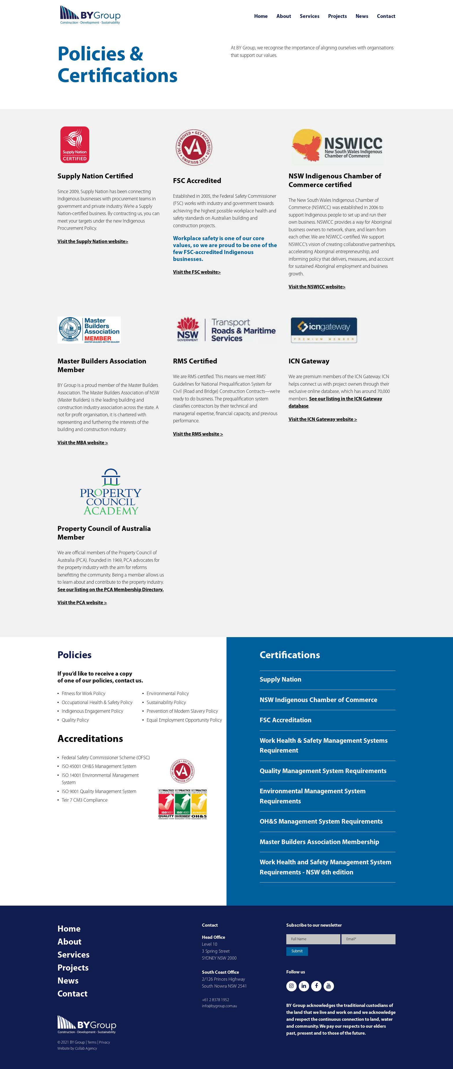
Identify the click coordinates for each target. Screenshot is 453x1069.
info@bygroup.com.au (219, 1006)
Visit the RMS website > (198, 434)
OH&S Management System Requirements (321, 822)
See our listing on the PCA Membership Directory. (110, 589)
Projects (337, 16)
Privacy (104, 1042)
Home (261, 16)
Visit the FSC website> (197, 272)
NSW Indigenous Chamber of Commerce (318, 700)
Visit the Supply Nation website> (92, 241)
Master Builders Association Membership (319, 842)
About (283, 16)
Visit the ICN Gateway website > (323, 419)
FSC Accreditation (285, 720)
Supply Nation (280, 680)
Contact (386, 16)
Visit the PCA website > (82, 602)
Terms (92, 1042)
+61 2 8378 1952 (215, 1000)
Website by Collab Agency (77, 1049)
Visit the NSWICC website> (317, 287)
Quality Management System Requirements (323, 771)
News (362, 16)
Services (310, 16)
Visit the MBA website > (82, 443)
